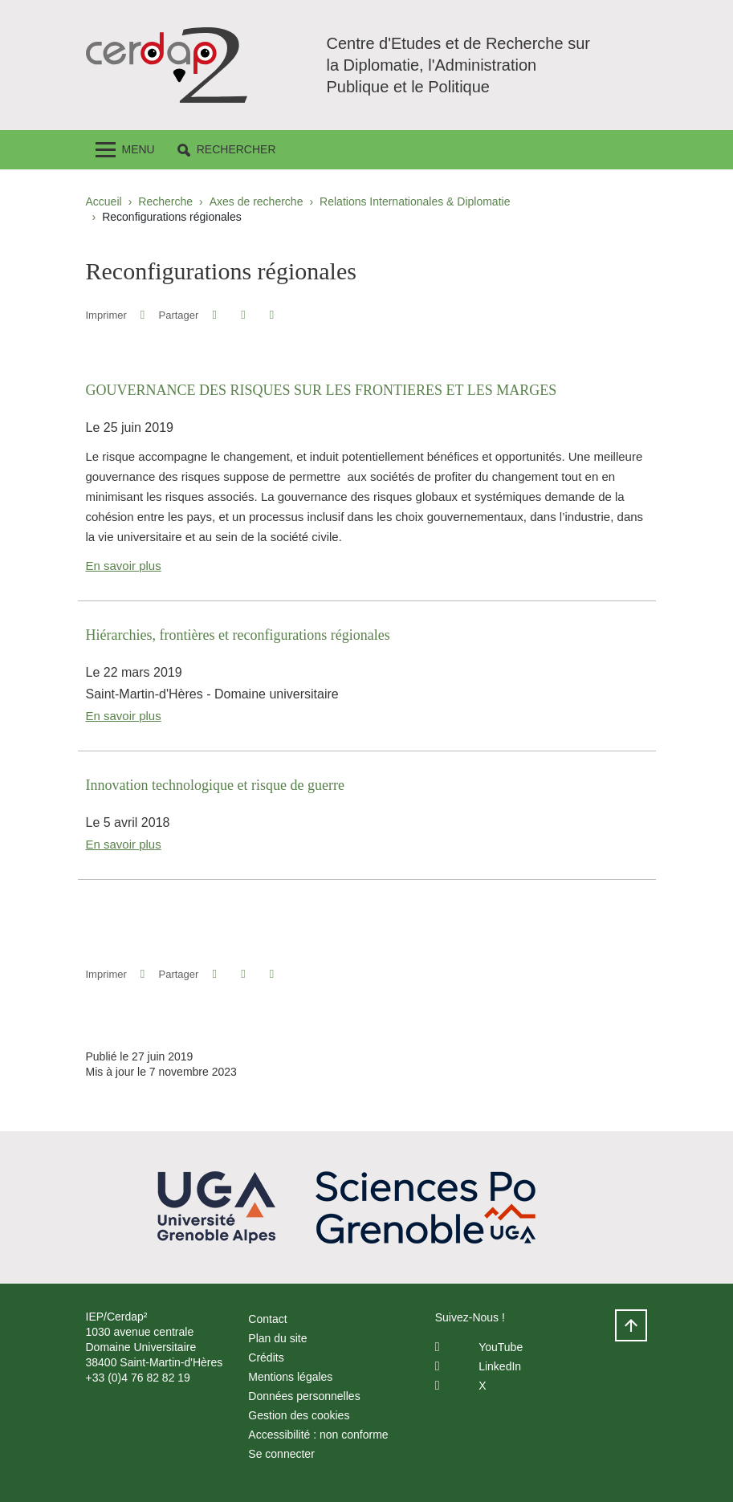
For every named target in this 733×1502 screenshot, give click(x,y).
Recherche (165, 201)
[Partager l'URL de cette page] (271, 315)
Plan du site (277, 1338)
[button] (227, 149)
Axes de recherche (256, 201)
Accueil (104, 201)
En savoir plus (123, 565)
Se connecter (281, 1453)
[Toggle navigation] (125, 149)
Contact (267, 1319)
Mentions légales (290, 1376)
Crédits (265, 1357)
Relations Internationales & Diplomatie (415, 201)
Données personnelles (304, 1396)
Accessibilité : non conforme (318, 1434)
